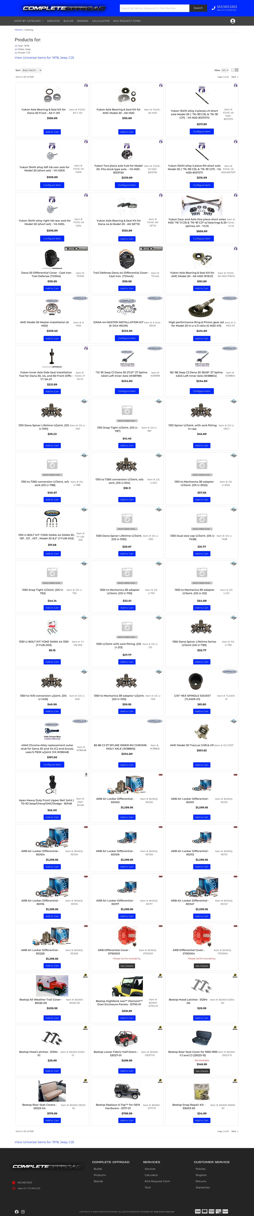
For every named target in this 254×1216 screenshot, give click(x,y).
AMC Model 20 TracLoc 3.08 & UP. (192, 745)
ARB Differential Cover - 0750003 (114, 952)
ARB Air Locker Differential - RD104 (40, 853)
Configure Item (52, 764)
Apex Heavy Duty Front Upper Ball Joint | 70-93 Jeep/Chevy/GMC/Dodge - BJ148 (46, 802)
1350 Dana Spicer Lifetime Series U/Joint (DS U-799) (194, 643)
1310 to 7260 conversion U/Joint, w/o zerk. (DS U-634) (119, 481)
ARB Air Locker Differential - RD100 (115, 800)
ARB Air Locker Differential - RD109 (115, 853)
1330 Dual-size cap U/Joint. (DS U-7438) (192, 537)
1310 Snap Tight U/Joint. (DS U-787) (117, 429)
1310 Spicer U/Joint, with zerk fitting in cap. (192, 427)
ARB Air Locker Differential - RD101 (190, 800)
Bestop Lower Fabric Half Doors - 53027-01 (116, 1053)
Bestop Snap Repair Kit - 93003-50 (188, 1106)
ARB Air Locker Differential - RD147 (190, 902)
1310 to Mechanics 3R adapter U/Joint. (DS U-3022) (194, 483)
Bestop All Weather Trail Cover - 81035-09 (41, 1001)
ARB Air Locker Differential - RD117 (115, 902)
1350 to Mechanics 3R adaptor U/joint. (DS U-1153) (119, 697)
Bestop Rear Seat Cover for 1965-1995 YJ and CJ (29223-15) (192, 1053)
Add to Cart (52, 445)
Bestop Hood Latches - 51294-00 (188, 1001)
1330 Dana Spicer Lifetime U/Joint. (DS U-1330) (119, 537)
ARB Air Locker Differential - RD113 (190, 853)
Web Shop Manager (164, 1212)
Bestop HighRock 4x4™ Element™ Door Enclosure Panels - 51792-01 (119, 1003)
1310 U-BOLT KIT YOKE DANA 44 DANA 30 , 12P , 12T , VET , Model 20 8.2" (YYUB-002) (46, 536)
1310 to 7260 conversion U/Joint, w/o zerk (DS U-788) (45, 483)
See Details (127, 965)
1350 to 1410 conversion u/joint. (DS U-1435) (43, 697)
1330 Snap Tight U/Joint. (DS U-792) (43, 591)
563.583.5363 (25, 1182)
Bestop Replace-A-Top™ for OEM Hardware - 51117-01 (118, 1106)
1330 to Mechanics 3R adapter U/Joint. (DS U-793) (120, 591)
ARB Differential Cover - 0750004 (189, 952)
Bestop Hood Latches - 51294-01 (39, 1053)
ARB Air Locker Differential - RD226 (40, 952)
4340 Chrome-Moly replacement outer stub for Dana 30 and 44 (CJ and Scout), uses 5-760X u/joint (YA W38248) (47, 749)
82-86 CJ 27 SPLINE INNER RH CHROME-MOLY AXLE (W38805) (121, 747)
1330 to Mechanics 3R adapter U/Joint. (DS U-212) (195, 591)
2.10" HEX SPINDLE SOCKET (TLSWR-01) (192, 697)
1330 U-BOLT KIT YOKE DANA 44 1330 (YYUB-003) (44, 643)
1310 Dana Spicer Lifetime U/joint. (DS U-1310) (44, 427)
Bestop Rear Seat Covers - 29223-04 (39, 1106)
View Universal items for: (44, 1142)
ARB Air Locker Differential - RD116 (40, 902)
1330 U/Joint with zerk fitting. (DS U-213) (118, 645)
